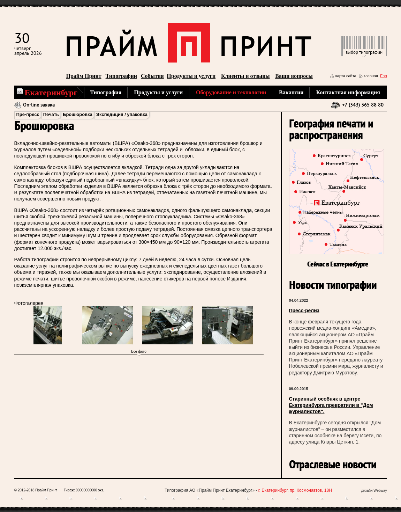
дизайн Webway (374, 490)
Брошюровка (77, 114)
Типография (106, 92)
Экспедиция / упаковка (121, 114)
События (152, 76)
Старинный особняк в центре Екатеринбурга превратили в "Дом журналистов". (331, 405)
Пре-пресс (27, 114)
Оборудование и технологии (231, 92)
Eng (383, 76)
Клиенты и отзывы (245, 76)
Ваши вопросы (294, 76)
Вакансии (291, 92)
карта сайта (345, 76)
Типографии (121, 76)
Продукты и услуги (191, 76)
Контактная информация (348, 92)
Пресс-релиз (304, 310)
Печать (51, 114)
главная (371, 76)
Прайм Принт (83, 76)
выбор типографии (364, 53)
